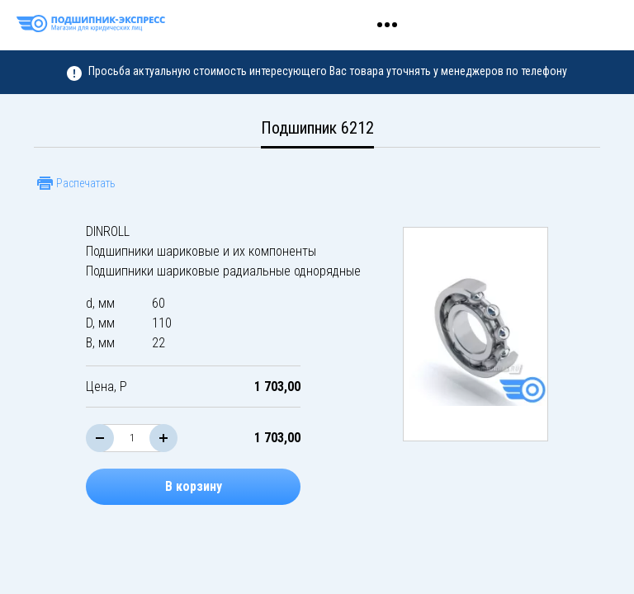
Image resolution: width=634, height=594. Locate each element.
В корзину (193, 486)
